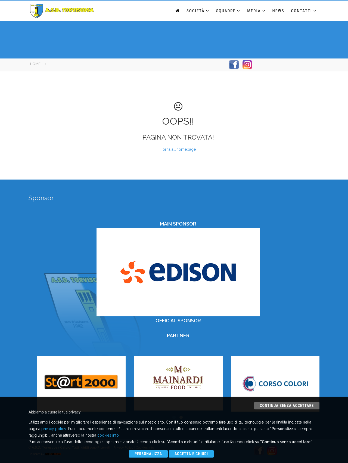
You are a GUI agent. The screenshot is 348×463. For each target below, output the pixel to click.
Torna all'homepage (178, 149)
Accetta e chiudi (191, 454)
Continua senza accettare (287, 405)
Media (256, 10)
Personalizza (148, 454)
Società (198, 10)
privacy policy (53, 429)
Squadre (228, 10)
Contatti (304, 10)
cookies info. (108, 435)
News (278, 10)
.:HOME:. (35, 64)
